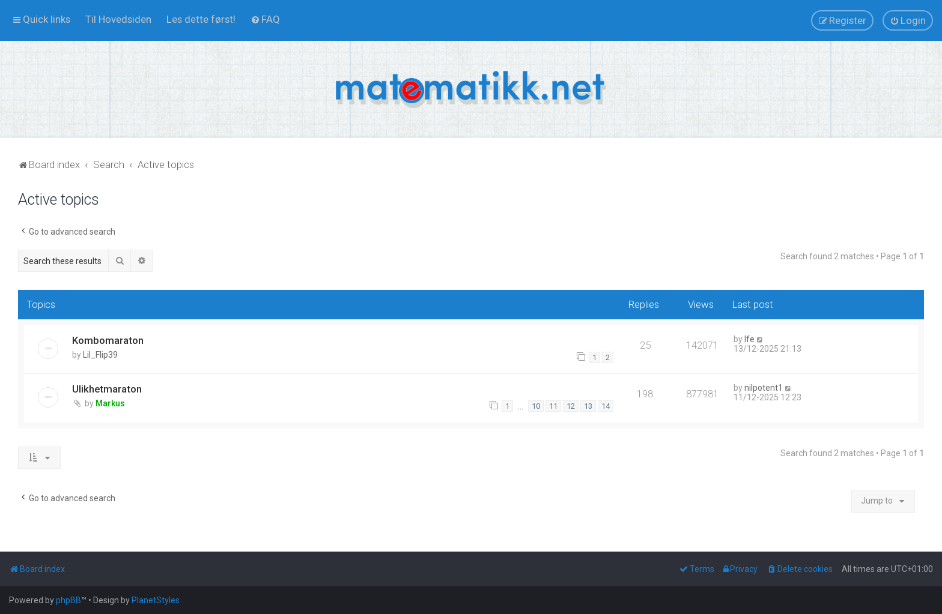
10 (536, 406)
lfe (749, 339)
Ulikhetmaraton (107, 389)
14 (605, 406)
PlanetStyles (156, 600)
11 (553, 406)
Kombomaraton (108, 340)
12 (571, 406)
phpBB (68, 600)
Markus (110, 403)
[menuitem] (118, 19)
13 (588, 406)
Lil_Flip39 (100, 355)
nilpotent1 (763, 388)
